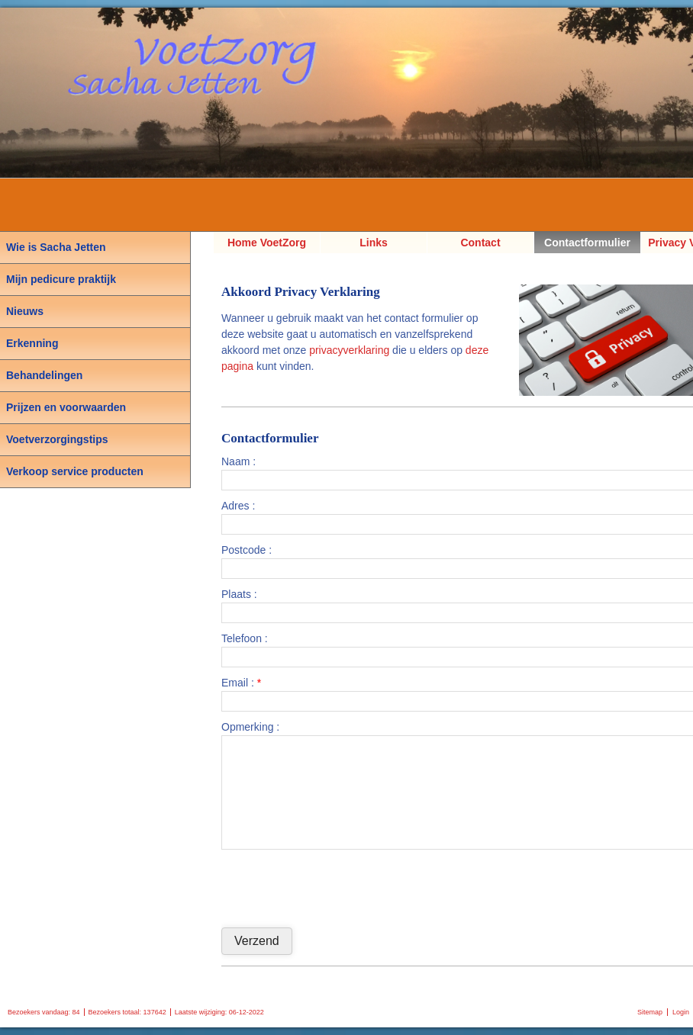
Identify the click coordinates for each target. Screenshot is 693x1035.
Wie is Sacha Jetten (56, 247)
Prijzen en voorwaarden (66, 407)
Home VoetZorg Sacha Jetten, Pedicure (266, 244)
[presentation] (337, 887)
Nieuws (25, 311)
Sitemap (649, 1012)
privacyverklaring (349, 350)
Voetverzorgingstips (57, 439)
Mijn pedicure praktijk (61, 279)
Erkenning (32, 343)
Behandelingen (44, 375)
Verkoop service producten (74, 471)
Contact (480, 242)
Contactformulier (587, 242)
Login (680, 1012)
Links (373, 242)
